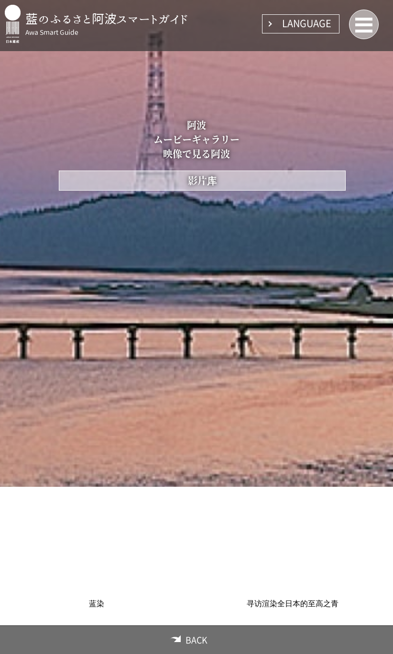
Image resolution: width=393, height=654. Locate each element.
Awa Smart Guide (51, 32)
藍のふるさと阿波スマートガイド (106, 18)
